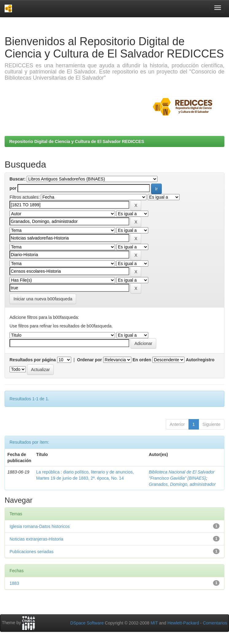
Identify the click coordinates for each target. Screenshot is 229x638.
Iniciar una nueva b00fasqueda (43, 298)
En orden (142, 359)
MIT (154, 622)
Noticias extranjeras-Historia (36, 539)
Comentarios (215, 622)
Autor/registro (200, 359)
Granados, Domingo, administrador (182, 484)
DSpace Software (87, 622)
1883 (14, 583)
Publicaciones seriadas (31, 551)
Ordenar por (89, 359)
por (13, 188)
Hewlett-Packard (183, 622)
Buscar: (17, 178)
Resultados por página (33, 359)
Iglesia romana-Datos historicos (40, 526)
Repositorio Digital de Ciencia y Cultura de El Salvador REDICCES (76, 141)
